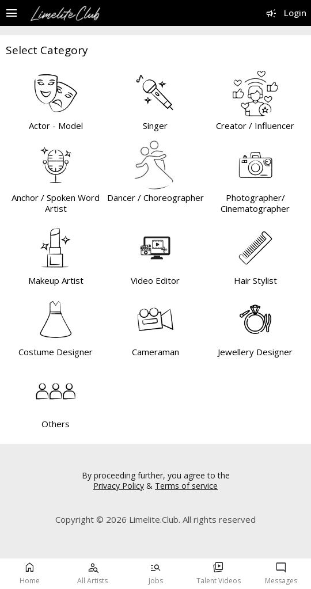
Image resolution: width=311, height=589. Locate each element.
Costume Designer (55, 352)
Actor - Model (56, 125)
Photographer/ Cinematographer (255, 203)
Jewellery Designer (255, 352)
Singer (155, 125)
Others (55, 424)
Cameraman (155, 352)
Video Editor (155, 280)
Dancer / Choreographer (155, 197)
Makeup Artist (56, 280)
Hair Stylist (255, 280)
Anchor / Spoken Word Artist (56, 203)
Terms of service (186, 485)
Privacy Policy (118, 485)
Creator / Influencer (255, 125)
